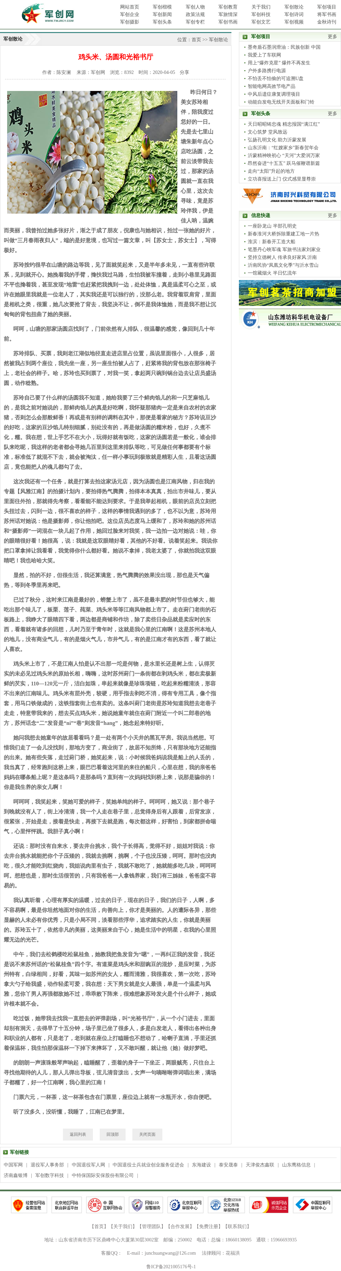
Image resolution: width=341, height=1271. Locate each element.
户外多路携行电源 (267, 70)
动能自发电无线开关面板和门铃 (281, 102)
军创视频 (294, 22)
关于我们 (261, 7)
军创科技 (261, 14)
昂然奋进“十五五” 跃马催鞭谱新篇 (284, 163)
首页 (196, 39)
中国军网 (13, 1164)
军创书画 (228, 22)
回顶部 (113, 1134)
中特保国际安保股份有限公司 (103, 1175)
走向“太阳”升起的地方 (271, 171)
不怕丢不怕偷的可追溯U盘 (276, 78)
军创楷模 (162, 7)
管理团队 (151, 1226)
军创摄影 (129, 22)
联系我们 (237, 1226)
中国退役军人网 (88, 1164)
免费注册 (208, 1226)
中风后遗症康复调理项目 (274, 94)
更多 (332, 36)
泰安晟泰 (228, 1164)
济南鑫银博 (16, 1175)
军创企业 (129, 14)
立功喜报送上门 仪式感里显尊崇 (282, 179)
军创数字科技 (49, 1175)
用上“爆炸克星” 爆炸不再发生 (279, 62)
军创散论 (294, 7)
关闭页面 (147, 1134)
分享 (184, 72)
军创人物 (195, 7)
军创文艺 (261, 22)
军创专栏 (195, 22)
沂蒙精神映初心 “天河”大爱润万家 (284, 155)
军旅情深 (228, 14)
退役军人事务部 (47, 1164)
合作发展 (180, 1226)
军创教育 (228, 7)
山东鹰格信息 (296, 1164)
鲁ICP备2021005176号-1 (171, 1266)
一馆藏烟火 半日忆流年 (272, 273)
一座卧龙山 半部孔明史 (272, 226)
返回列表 (78, 1134)
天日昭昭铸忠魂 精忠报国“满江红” (284, 124)
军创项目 (326, 7)
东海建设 (201, 1164)
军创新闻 (162, 14)
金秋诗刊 (326, 22)
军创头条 (162, 22)
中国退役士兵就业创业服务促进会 (148, 1164)
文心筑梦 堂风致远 (267, 132)
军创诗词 (294, 14)
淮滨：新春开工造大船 (271, 241)
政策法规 (195, 14)
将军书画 (326, 14)
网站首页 (129, 7)
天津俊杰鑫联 (260, 1164)
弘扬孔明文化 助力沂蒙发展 (277, 139)
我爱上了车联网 (264, 55)
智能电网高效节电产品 (271, 86)
